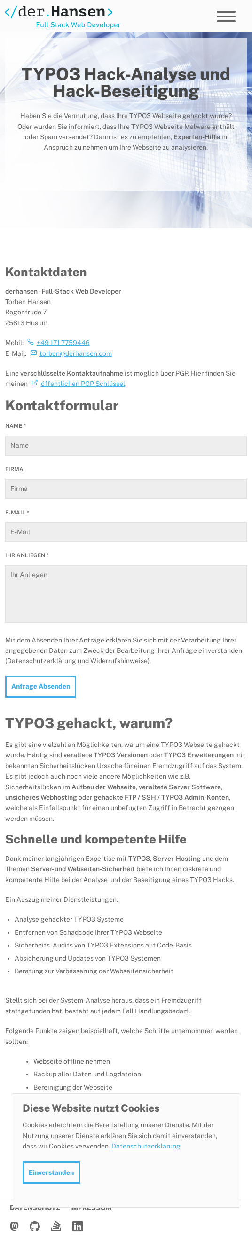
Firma (14, 469)
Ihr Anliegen (27, 555)
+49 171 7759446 (63, 342)
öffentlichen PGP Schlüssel (83, 383)
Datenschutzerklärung (146, 1146)
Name (15, 426)
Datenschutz (35, 1208)
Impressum (90, 1208)
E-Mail (17, 512)
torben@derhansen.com (75, 353)
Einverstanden (51, 1172)
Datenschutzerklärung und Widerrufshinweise (77, 661)
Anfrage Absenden (40, 686)
